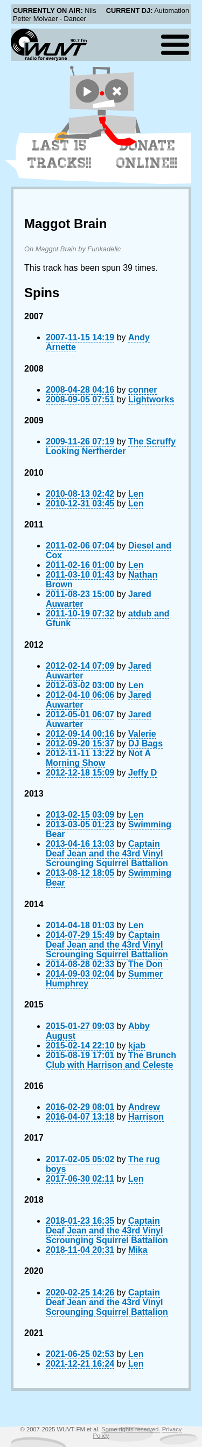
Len (135, 493)
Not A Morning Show (98, 758)
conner (142, 389)
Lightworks (151, 399)
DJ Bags (145, 743)
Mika (138, 1249)
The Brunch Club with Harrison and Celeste (111, 1060)
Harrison (146, 1116)
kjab (136, 1045)
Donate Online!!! (147, 154)
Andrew (144, 1107)
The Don (145, 964)
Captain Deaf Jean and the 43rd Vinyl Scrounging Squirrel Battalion (107, 853)
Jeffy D (142, 772)
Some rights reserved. (130, 1429)
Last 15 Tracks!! (59, 154)
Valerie (142, 733)
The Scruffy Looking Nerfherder (111, 446)
